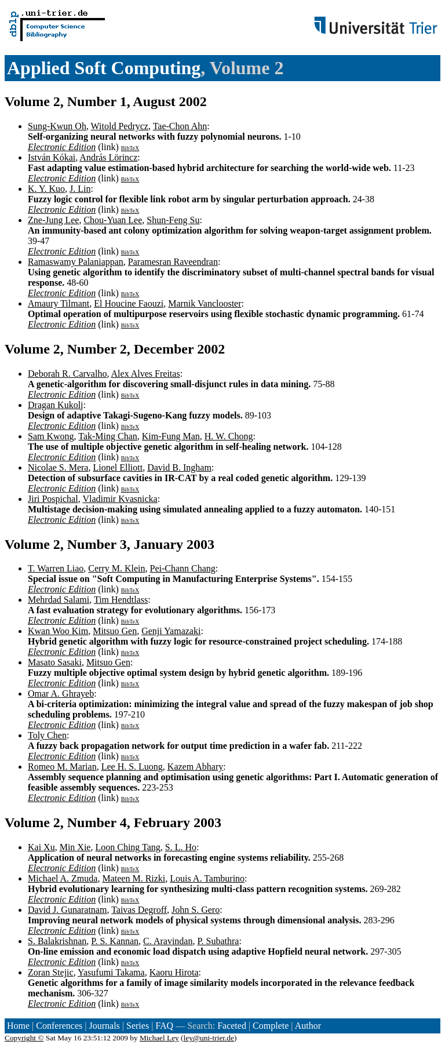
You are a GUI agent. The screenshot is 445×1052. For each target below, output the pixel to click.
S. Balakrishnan (57, 941)
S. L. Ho (180, 847)
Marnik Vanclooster (204, 303)
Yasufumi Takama (111, 972)
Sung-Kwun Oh (57, 126)
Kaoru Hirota (174, 972)
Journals (104, 1026)
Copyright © (24, 1037)
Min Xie (75, 847)
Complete (271, 1026)
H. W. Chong (229, 436)
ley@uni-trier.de (209, 1037)
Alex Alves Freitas (145, 373)
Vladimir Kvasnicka (119, 499)
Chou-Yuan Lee (112, 220)
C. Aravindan (167, 941)
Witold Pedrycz (119, 126)
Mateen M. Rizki (133, 878)
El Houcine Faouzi (128, 303)
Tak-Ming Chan (107, 436)
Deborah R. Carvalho (67, 373)
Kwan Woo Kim (58, 631)
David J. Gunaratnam (67, 910)
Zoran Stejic (51, 972)
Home (18, 1026)
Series (137, 1026)
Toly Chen (47, 735)
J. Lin (80, 189)
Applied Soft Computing (103, 67)
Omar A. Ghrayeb (61, 693)
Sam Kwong (51, 436)
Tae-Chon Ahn (180, 126)
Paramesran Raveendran (173, 262)
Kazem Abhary (195, 766)
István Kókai (51, 157)
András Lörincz (108, 157)
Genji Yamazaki (170, 631)
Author (308, 1026)
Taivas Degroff (139, 910)
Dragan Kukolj (55, 405)
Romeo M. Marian (62, 766)
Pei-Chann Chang (183, 568)
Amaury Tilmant (58, 303)
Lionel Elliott (118, 467)
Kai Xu (41, 847)
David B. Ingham (179, 467)
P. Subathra (218, 941)
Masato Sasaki (55, 662)
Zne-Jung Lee (53, 220)
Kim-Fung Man (171, 436)
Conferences (59, 1026)
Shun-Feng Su (173, 220)
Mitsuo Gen (115, 631)
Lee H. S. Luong (132, 766)
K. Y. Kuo (46, 189)
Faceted (231, 1026)
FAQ (164, 1026)
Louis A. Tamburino (207, 878)
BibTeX (130, 148)
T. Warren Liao (55, 568)
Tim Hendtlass (121, 600)
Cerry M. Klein (116, 568)
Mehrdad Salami (58, 600)
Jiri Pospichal (53, 499)
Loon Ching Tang (127, 847)
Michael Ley (159, 1037)
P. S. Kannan (114, 941)
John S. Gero (196, 910)
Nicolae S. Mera (58, 467)
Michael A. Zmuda (62, 878)
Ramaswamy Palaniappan (75, 262)
